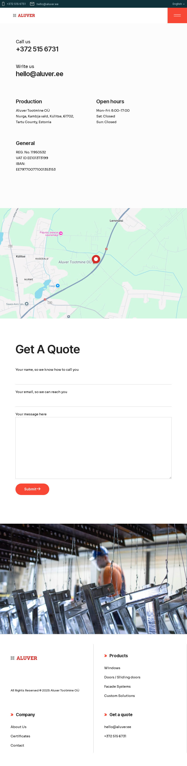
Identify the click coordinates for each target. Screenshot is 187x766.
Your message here (93, 445)
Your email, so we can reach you (93, 398)
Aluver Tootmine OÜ (65, 690)
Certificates (20, 736)
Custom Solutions (119, 696)
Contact (17, 745)
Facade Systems (117, 686)
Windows (112, 668)
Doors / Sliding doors (122, 677)
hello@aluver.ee (117, 727)
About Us (18, 727)
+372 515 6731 (115, 736)
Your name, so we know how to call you (93, 375)
